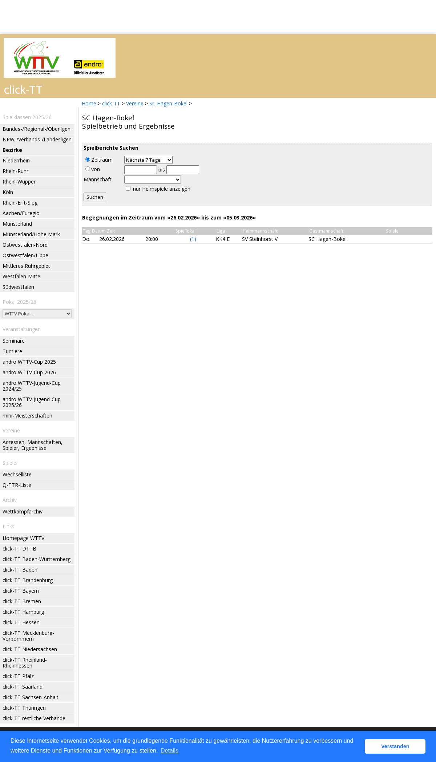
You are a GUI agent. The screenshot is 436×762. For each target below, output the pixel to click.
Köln (8, 192)
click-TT (111, 103)
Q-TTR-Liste (17, 484)
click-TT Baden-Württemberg (36, 559)
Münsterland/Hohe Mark (31, 234)
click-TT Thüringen (24, 707)
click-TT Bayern (21, 590)
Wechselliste (17, 474)
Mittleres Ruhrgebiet (26, 265)
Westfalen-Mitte (21, 276)
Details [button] (169, 750)
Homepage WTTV (23, 538)
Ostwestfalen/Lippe (25, 255)
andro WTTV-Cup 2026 (29, 372)
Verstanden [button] (395, 746)
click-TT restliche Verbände (34, 718)
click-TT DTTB (19, 548)
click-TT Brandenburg (28, 580)
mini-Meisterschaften (27, 415)
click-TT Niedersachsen (30, 649)
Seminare (14, 340)
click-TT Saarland (23, 686)
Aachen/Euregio (21, 213)
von (92, 169)
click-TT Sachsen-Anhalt (30, 697)
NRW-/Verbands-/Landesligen (37, 139)
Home (89, 103)
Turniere (12, 351)
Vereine (135, 103)
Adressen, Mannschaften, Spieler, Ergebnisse (32, 445)
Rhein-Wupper (19, 181)
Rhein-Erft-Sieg (20, 202)
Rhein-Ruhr (15, 171)
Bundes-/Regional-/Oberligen (36, 128)
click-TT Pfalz (18, 676)
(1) (193, 238)
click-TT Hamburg (23, 611)
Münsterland (17, 223)
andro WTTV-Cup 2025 (29, 361)
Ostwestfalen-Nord (25, 244)
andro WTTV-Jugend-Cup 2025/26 (32, 402)
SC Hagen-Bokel (168, 103)
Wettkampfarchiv (23, 511)
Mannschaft (98, 179)
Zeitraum (99, 159)
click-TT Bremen (22, 601)
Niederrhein (16, 160)
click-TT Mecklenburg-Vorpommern (28, 635)
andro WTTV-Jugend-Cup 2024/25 (32, 385)
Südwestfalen (18, 286)
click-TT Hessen (21, 622)
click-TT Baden (20, 569)
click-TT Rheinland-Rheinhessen (25, 662)
